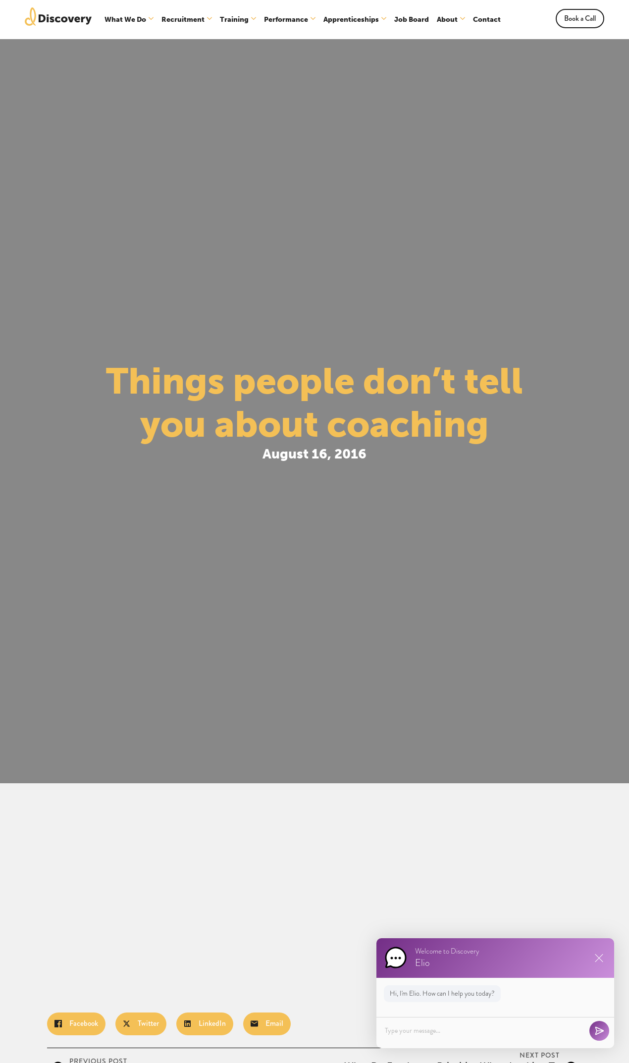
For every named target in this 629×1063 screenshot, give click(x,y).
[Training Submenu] (254, 19)
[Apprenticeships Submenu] (384, 19)
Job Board (411, 19)
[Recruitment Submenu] (210, 19)
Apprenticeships (351, 19)
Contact (487, 19)
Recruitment (183, 19)
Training (234, 19)
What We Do (125, 19)
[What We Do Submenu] (151, 19)
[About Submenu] (463, 19)
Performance (286, 19)
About (447, 19)
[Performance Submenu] (313, 19)
